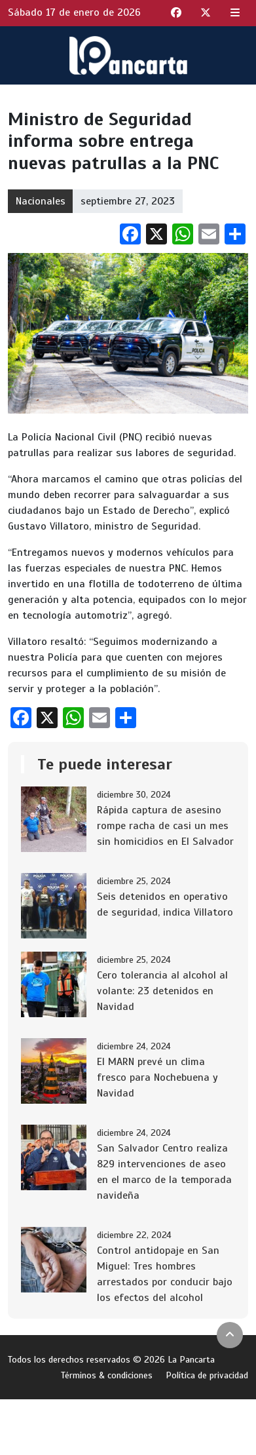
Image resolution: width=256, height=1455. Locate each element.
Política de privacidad (207, 1375)
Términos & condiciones (107, 1375)
